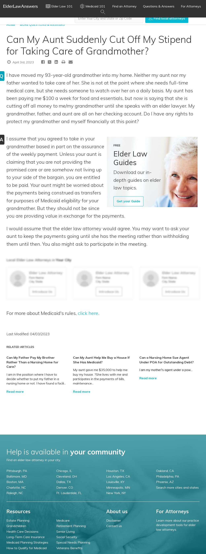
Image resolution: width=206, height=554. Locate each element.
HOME (10, 25)
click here (88, 313)
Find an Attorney (124, 6)
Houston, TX (115, 471)
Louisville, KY (115, 482)
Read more (15, 392)
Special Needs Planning (73, 542)
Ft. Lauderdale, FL (69, 493)
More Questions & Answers (42, 25)
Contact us (114, 526)
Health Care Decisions (22, 531)
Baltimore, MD (16, 476)
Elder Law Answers (20, 6)
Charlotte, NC (16, 487)
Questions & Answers (158, 6)
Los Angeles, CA (118, 476)
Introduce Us (42, 292)
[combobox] (109, 18)
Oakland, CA (165, 471)
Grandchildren (16, 526)
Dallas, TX (63, 482)
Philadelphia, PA (167, 476)
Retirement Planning (71, 526)
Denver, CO (64, 487)
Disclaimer (113, 520)
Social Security (66, 537)
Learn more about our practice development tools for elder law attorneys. (177, 524)
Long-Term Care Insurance (25, 537)
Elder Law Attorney (46, 272)
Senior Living (65, 531)
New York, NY (116, 493)
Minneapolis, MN (118, 487)
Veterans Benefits (69, 548)
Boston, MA (15, 482)
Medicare (63, 520)
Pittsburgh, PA (16, 471)
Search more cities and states (177, 487)
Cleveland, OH (66, 476)
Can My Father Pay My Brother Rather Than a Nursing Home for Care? (32, 362)
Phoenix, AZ (165, 482)
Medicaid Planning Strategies (27, 542)
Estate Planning (17, 520)
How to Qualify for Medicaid (26, 548)
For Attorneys (191, 6)
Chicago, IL (64, 471)
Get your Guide (128, 201)
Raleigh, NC (14, 493)
